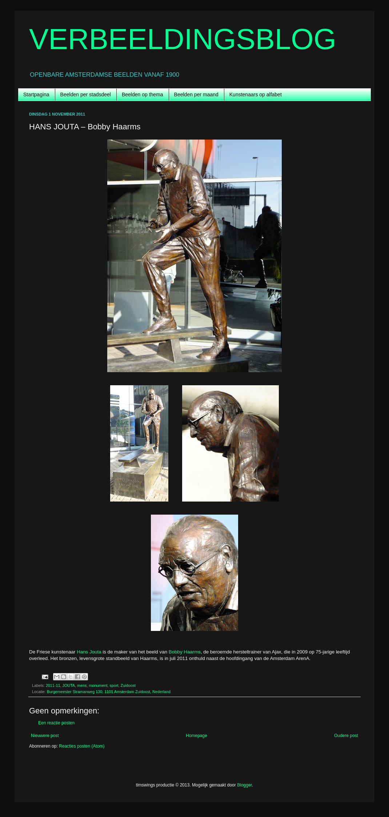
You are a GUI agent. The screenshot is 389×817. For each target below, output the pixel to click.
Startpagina (36, 94)
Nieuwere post (45, 735)
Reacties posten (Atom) (81, 746)
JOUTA (68, 685)
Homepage (196, 735)
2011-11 (53, 685)
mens (82, 685)
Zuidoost (127, 685)
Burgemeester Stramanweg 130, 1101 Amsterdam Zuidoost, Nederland (109, 691)
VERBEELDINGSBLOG (182, 39)
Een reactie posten (56, 722)
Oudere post (346, 735)
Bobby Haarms (185, 652)
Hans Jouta (89, 652)
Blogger (244, 785)
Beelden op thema (142, 94)
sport (113, 685)
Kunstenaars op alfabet (255, 94)
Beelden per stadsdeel (85, 94)
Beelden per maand (196, 94)
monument (98, 685)
